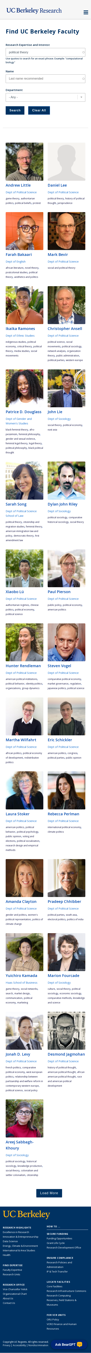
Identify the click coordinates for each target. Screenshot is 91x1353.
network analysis (56, 351)
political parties (56, 360)
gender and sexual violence (20, 438)
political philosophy (16, 448)
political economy (72, 425)
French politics (13, 1067)
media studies (21, 351)
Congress (72, 753)
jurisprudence (65, 203)
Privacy (6, 1345)
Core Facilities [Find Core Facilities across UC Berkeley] (54, 1286)
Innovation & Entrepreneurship (20, 1236)
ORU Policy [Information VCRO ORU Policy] (53, 1319)
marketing (22, 1002)
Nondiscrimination (38, 1345)
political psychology (27, 831)
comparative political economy (64, 679)
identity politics (34, 683)
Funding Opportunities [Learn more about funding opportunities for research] (59, 1238)
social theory (54, 425)
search (9, 993)
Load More (49, 1193)
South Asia (71, 914)
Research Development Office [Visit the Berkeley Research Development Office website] (64, 1247)
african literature (14, 267)
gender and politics (16, 914)
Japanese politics (57, 688)
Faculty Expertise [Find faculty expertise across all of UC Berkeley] (12, 1270)
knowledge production (30, 1166)
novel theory (31, 267)
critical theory (24, 346)
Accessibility (19, 1345)
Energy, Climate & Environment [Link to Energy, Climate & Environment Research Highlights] (20, 1246)
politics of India (75, 919)
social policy (30, 1090)
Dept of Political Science (21, 192)
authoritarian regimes (17, 605)
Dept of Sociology (59, 419)
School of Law (14, 516)
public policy (54, 605)
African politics (13, 753)
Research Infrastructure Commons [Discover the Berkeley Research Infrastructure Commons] (66, 1291)
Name (10, 71)
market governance (58, 683)
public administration (67, 355)
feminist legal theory (16, 443)
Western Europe (74, 360)
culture (51, 988)
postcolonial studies (16, 272)
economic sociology (70, 993)
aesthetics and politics (26, 277)
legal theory (35, 443)
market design (22, 993)
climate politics (56, 831)
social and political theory (61, 267)
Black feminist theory (17, 429)
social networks (29, 988)
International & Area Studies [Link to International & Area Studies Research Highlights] (19, 1250)
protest (37, 203)
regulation (75, 683)
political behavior (15, 683)
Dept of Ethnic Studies (20, 335)
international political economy (64, 827)
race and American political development (65, 1081)
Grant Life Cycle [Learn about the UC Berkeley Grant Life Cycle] (56, 1243)
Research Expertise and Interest (28, 45)
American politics (57, 609)
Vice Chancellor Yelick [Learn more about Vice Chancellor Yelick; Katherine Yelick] (15, 1289)
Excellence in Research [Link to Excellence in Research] (16, 1232)
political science (56, 341)
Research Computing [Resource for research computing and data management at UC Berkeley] (59, 1295)
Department (14, 90)
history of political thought (62, 1067)
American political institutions (21, 679)
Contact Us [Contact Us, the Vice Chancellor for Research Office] (9, 1303)
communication (14, 998)
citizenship (32, 1175)
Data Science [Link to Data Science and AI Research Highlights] (10, 1241)
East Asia (52, 429)
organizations (13, 688)
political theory (56, 198)
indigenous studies (16, 341)
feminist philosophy (29, 434)
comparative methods (60, 998)
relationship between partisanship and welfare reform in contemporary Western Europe (24, 1081)
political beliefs (23, 203)
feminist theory (34, 526)
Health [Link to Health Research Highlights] (6, 1255)
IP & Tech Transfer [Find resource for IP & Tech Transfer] (57, 1271)
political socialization (28, 841)
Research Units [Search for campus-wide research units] (11, 1274)
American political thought (62, 1072)
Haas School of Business (21, 982)
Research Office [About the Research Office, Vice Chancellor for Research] (14, 1284)
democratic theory (23, 535)
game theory (12, 198)
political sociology (71, 346)
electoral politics (56, 919)
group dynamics (30, 688)
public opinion (73, 757)
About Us (8, 1298)
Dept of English (16, 261)
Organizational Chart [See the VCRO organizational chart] (15, 1293)
